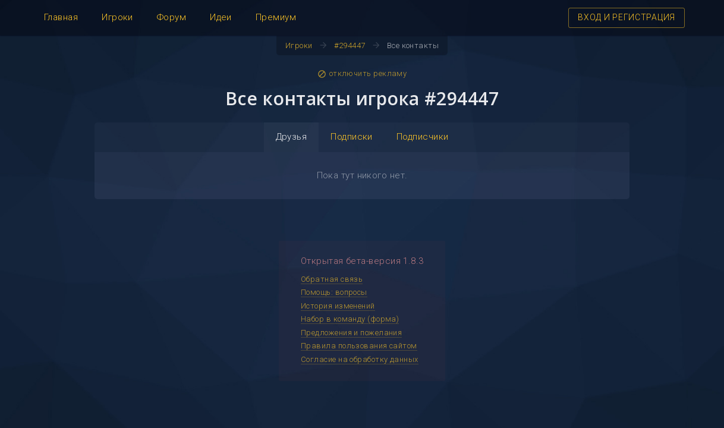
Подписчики (422, 136)
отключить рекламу (362, 73)
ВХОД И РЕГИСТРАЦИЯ (626, 17)
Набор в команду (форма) (350, 318)
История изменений (338, 305)
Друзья (291, 136)
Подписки (351, 136)
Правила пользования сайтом (359, 345)
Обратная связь (332, 279)
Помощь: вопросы (334, 292)
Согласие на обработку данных (359, 359)
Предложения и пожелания (351, 332)
